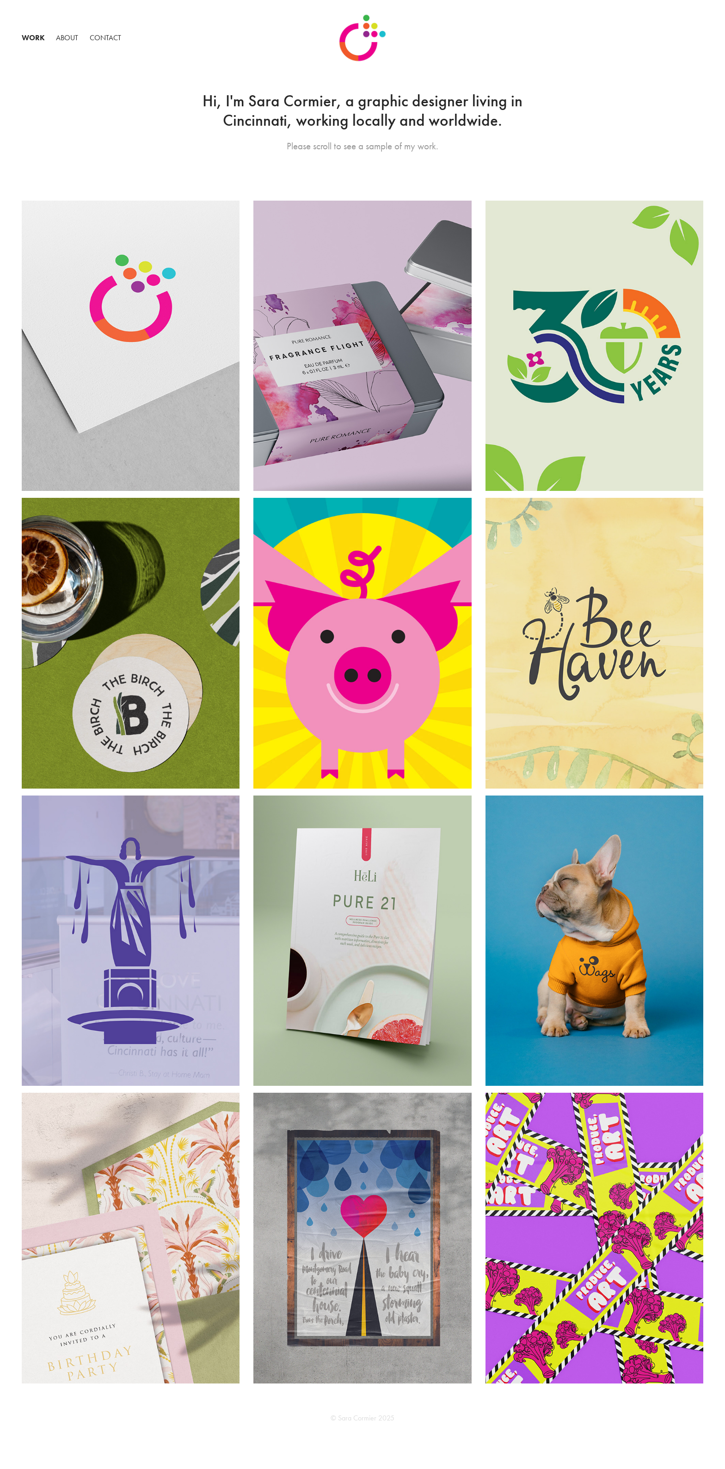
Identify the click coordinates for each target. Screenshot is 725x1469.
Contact (105, 37)
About (67, 37)
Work (33, 37)
